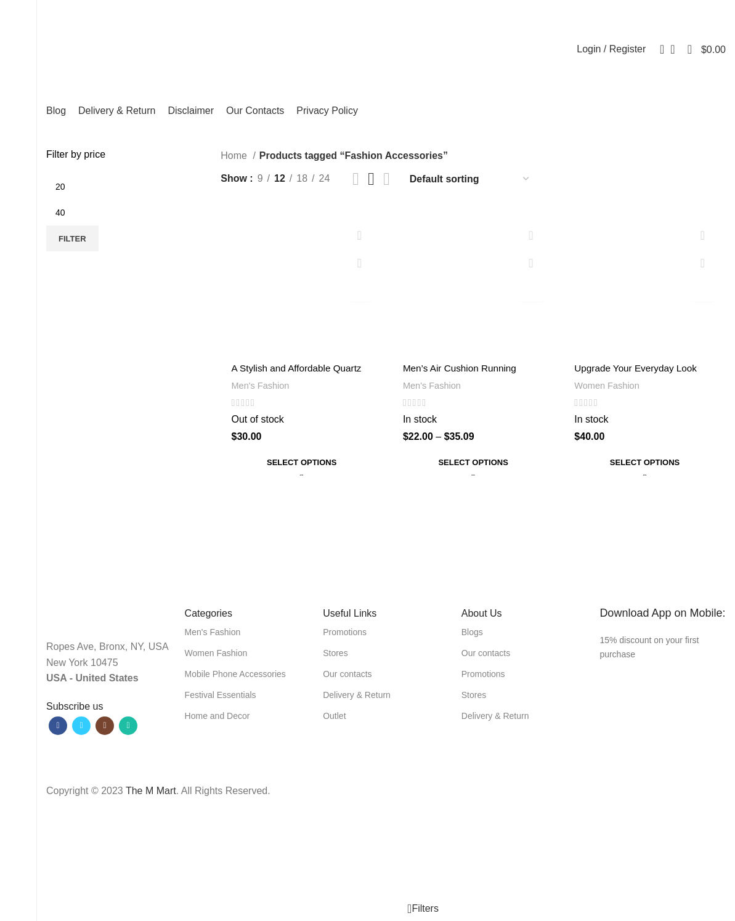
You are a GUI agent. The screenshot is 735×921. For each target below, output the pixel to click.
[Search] (658, 49)
